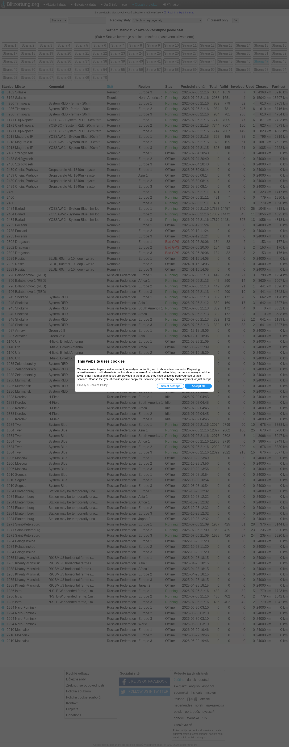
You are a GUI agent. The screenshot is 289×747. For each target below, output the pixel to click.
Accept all (198, 386)
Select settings (170, 386)
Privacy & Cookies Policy (92, 385)
